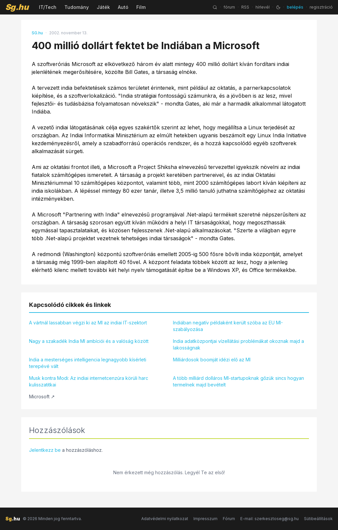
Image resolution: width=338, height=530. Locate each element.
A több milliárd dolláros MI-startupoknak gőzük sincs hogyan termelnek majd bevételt (238, 381)
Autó (123, 7)
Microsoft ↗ (42, 396)
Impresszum (205, 518)
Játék (103, 7)
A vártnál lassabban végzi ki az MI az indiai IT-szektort (88, 322)
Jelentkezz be (45, 450)
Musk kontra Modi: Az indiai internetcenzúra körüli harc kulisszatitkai (88, 381)
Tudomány (76, 7)
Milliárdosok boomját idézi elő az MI (212, 359)
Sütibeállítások (318, 518)
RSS (245, 7)
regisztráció (321, 7)
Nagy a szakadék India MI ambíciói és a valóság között (89, 341)
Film (141, 7)
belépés (295, 7)
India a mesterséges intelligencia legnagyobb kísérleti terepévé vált (87, 363)
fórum (229, 7)
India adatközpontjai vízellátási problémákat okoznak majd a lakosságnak (238, 344)
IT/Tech (47, 7)
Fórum (229, 518)
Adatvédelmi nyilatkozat (164, 518)
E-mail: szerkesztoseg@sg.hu (269, 518)
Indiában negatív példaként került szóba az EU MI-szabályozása (228, 326)
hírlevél (262, 7)
